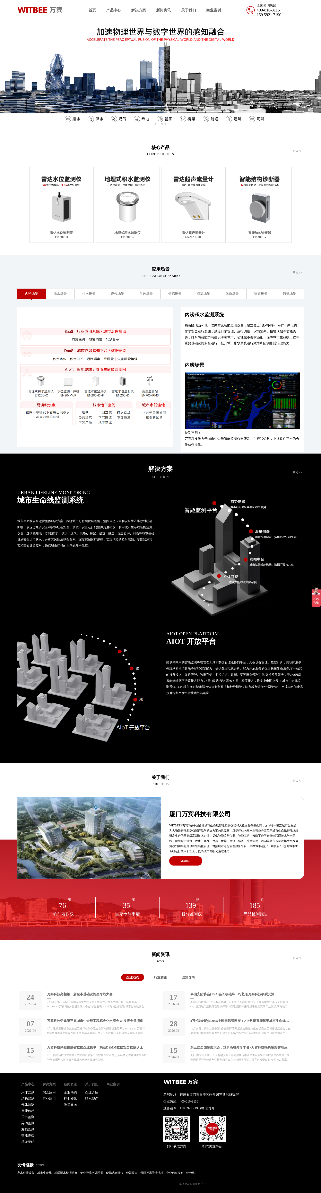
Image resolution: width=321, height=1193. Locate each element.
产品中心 (113, 10)
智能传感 (27, 1111)
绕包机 (190, 1172)
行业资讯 (160, 977)
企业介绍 (91, 1092)
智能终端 (27, 1135)
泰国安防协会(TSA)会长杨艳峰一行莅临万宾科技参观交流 (232, 994)
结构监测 (27, 1098)
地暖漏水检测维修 (65, 1172)
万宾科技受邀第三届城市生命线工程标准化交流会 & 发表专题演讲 (95, 1021)
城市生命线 (44, 1172)
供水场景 (88, 294)
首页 (92, 10)
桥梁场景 (203, 294)
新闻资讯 (163, 10)
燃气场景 (117, 294)
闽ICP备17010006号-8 (192, 1183)
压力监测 (27, 1117)
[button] (316, 73)
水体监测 (27, 1092)
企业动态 (132, 977)
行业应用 (49, 1098)
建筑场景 (260, 294)
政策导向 (188, 977)
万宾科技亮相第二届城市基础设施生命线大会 (80, 994)
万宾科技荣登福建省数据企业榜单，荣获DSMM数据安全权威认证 (95, 1047)
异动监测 (27, 1123)
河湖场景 (289, 294)
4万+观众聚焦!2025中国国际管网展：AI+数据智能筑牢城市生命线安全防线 (240, 1021)
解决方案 (138, 10)
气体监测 (27, 1104)
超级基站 (27, 1141)
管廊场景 (174, 294)
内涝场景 (31, 294)
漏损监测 (27, 1129)
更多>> (297, 150)
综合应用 (49, 1092)
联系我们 (91, 1098)
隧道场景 (232, 294)
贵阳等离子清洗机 (151, 1172)
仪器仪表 (132, 1172)
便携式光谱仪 (114, 1172)
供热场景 (146, 294)
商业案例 (213, 10)
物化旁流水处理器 (91, 1172)
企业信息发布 (174, 1172)
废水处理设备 (25, 1172)
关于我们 (188, 10)
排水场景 (60, 294)
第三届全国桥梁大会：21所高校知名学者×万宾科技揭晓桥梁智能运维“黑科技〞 (240, 1047)
